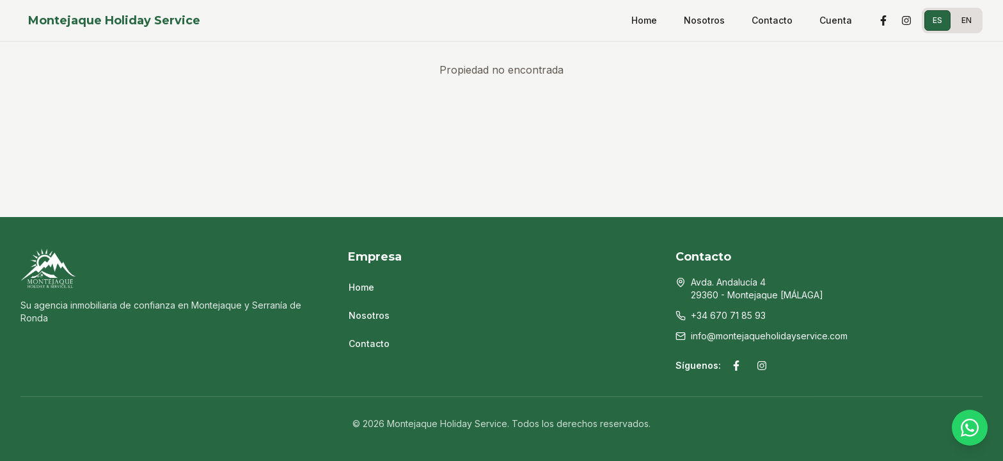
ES (937, 20)
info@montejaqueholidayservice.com (769, 335)
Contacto (772, 20)
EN (966, 20)
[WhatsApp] (970, 428)
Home (644, 20)
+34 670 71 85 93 (728, 315)
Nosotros (704, 20)
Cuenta (835, 20)
